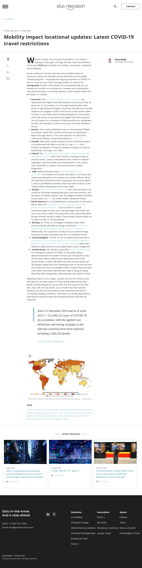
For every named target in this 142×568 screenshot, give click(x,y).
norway (46, 412)
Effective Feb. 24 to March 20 (53, 189)
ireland (88, 412)
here (50, 198)
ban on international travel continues (63, 99)
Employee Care (79, 538)
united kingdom (54, 418)
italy (82, 412)
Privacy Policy (19, 555)
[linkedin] (8, 72)
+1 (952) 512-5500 (18, 523)
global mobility (78, 409)
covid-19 (31, 409)
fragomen (51, 415)
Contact (130, 6)
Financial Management (83, 533)
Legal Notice (7, 555)
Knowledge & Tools (130, 533)
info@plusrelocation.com (21, 527)
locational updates (50, 409)
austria (54, 412)
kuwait (76, 412)
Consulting (76, 517)
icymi (65, 418)
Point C (75, 544)
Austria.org (77, 138)
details (76, 144)
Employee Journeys (107, 528)
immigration (40, 415)
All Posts (9, 19)
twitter (54, 514)
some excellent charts (80, 249)
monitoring (65, 409)
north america (64, 412)
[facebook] (8, 78)
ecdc (38, 409)
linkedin (48, 514)
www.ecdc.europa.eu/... (52, 341)
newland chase (39, 418)
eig (76, 415)
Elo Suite (102, 522)
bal (72, 415)
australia (38, 412)
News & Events (128, 528)
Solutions (76, 512)
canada (30, 415)
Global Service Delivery (83, 528)
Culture (123, 517)
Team (123, 522)
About (123, 512)
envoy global (63, 415)
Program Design (80, 522)
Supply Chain (104, 533)
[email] (8, 59)
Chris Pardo (120, 59)
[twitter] (8, 65)
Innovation (103, 512)
